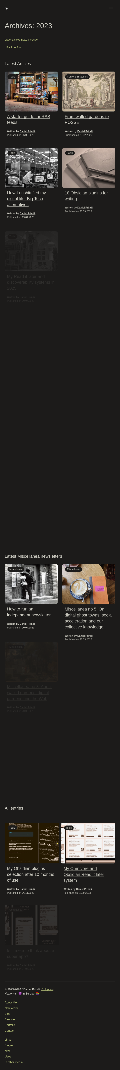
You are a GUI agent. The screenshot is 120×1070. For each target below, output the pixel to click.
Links (8, 1039)
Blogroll (9, 1045)
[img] (31, 91)
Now (7, 1050)
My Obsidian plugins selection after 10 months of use (30, 876)
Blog (7, 1013)
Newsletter (11, 1008)
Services (10, 1019)
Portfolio (10, 1025)
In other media (14, 1062)
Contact (9, 1030)
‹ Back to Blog (13, 47)
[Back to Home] (6, 8)
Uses (8, 1056)
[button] (111, 8)
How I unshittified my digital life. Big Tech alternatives (26, 200)
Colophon (47, 989)
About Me (11, 1002)
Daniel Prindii (27, 131)
